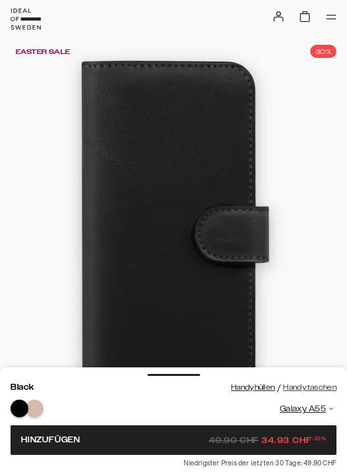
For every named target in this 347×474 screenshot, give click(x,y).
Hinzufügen (173, 439)
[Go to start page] (26, 19)
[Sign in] (278, 16)
